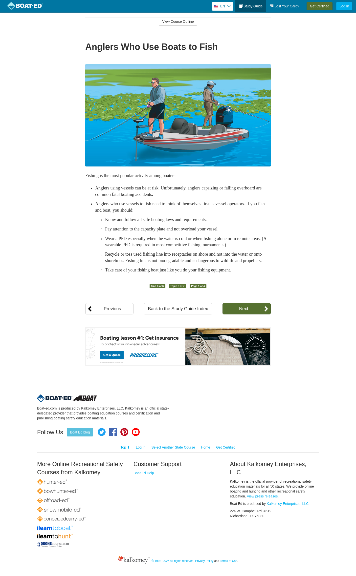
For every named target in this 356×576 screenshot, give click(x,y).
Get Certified (319, 6)
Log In (344, 6)
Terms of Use (228, 561)
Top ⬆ (125, 447)
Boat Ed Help (144, 473)
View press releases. (263, 496)
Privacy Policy (204, 561)
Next (243, 308)
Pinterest (124, 432)
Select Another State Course (173, 447)
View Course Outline (178, 21)
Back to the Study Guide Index (178, 308)
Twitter (102, 432)
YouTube (136, 432)
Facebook (113, 432)
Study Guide (251, 6)
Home (205, 447)
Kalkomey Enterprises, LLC (288, 504)
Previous (112, 308)
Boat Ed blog (80, 432)
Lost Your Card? (284, 6)
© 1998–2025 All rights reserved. (173, 561)
